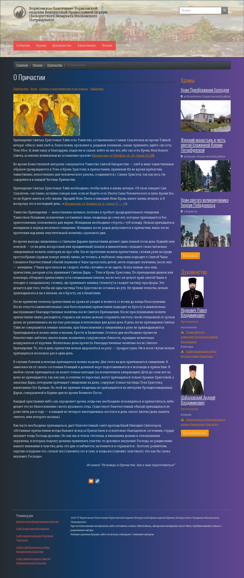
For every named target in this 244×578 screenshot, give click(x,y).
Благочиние (87, 45)
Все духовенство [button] (194, 433)
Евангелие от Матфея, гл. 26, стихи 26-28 (123, 155)
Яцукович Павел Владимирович (194, 312)
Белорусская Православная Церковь (37, 521)
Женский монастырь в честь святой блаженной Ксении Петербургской (203, 144)
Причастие (55, 65)
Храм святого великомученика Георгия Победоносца (204, 202)
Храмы (41, 45)
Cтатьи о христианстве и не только (63, 89)
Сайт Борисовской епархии (32, 528)
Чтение (107, 45)
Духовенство (61, 45)
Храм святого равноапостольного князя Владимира (199, 336)
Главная (22, 65)
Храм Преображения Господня (205, 89)
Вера (33, 89)
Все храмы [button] (190, 255)
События (23, 45)
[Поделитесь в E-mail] (91, 481)
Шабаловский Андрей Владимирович (198, 400)
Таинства (96, 89)
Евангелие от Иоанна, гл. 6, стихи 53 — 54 (96, 204)
